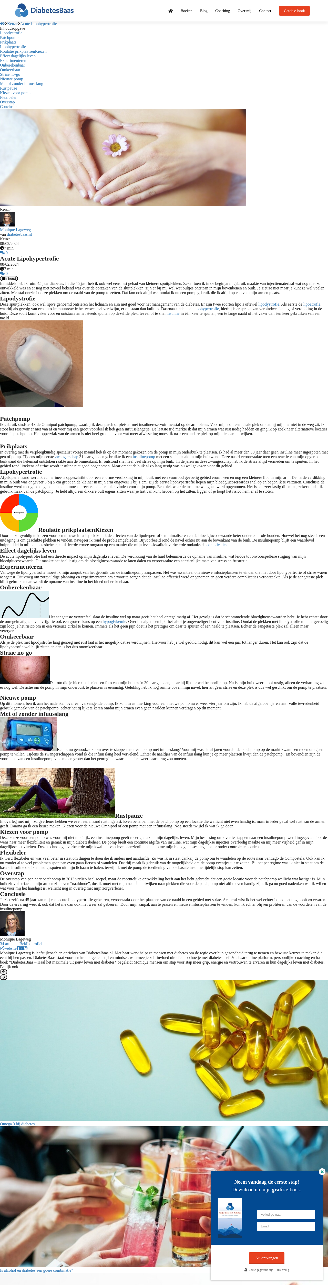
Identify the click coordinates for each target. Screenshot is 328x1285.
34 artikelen (9, 944)
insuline (173, 313)
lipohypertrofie (206, 309)
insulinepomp (144, 457)
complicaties (217, 545)
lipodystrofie (268, 304)
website (8, 948)
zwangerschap (66, 457)
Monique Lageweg (15, 230)
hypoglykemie (114, 621)
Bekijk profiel (30, 944)
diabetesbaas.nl (19, 234)
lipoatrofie (312, 304)
